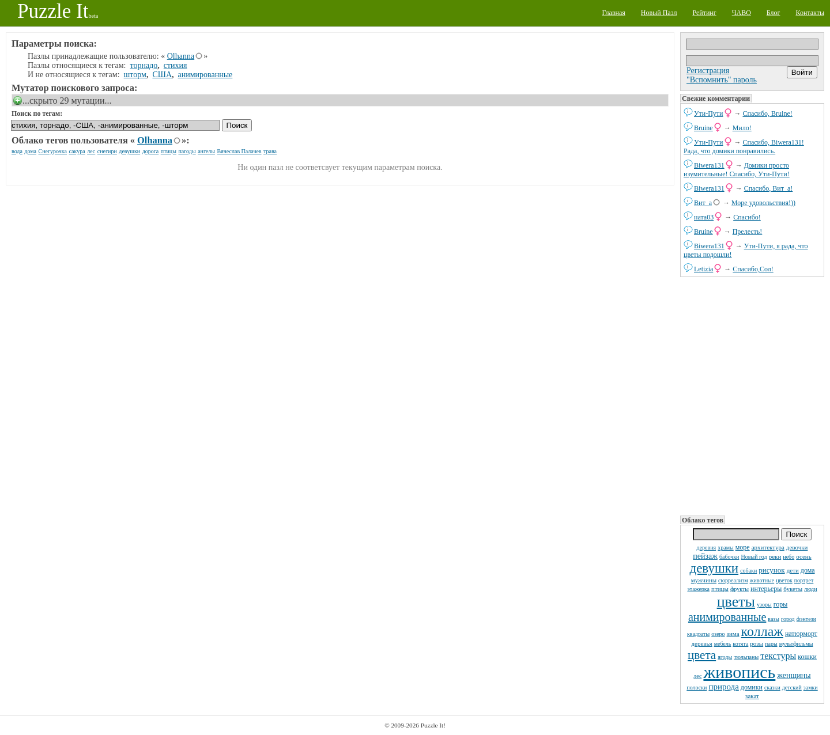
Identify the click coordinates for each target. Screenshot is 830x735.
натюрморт (801, 634)
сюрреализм (733, 580)
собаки (748, 570)
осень (804, 556)
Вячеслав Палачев (239, 151)
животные (762, 580)
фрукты (739, 589)
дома (808, 570)
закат (752, 695)
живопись (739, 671)
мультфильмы (796, 644)
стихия (175, 65)
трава (270, 151)
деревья (702, 643)
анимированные (727, 617)
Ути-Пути (708, 113)
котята (740, 644)
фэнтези (806, 619)
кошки (807, 657)
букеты (792, 588)
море (742, 547)
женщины (793, 675)
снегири (107, 151)
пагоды (186, 151)
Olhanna (180, 56)
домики (752, 687)
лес (697, 676)
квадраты (698, 634)
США (162, 74)
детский (792, 687)
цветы (736, 601)
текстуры (778, 656)
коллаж (762, 631)
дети (793, 570)
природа (723, 686)
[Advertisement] (752, 395)
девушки (713, 568)
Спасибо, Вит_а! (768, 188)
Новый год (754, 557)
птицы (720, 588)
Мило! (742, 128)
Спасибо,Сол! (753, 269)
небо (788, 557)
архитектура (768, 547)
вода (17, 151)
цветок (784, 580)
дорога (150, 151)
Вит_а (703, 203)
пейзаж (705, 556)
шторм (135, 74)
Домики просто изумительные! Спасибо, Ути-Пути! (737, 169)
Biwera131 (709, 165)
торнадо (144, 65)
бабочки (729, 557)
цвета (702, 655)
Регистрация (707, 70)
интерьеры (766, 589)
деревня (706, 547)
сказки (772, 687)
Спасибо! (747, 217)
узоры (764, 604)
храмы (726, 547)
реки (775, 556)
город (788, 619)
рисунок (771, 570)
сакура (77, 151)
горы (781, 604)
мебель (722, 644)
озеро (718, 634)
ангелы (206, 151)
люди (810, 589)
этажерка (698, 589)
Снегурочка (53, 151)
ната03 (704, 217)
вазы (773, 619)
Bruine (703, 128)
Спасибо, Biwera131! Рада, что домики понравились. (744, 146)
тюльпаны (746, 657)
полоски (696, 687)
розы (756, 643)
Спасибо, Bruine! (768, 113)
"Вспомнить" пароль (721, 79)
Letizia (703, 269)
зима (733, 633)
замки (810, 687)
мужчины (703, 580)
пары (771, 644)
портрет (804, 580)
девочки (797, 547)
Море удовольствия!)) (763, 203)
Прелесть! (748, 232)
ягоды (725, 657)
